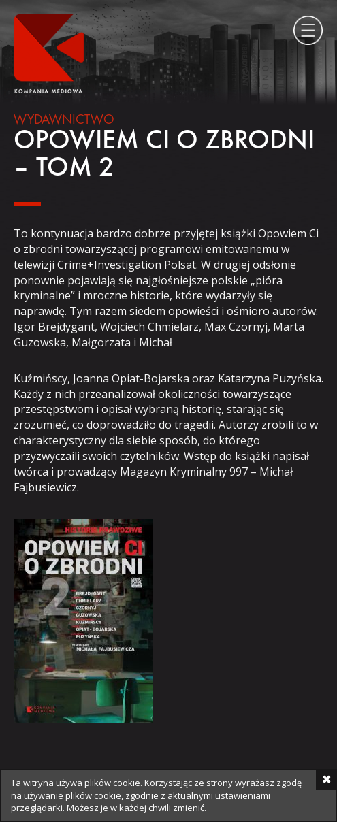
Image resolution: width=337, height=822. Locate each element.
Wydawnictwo (64, 120)
